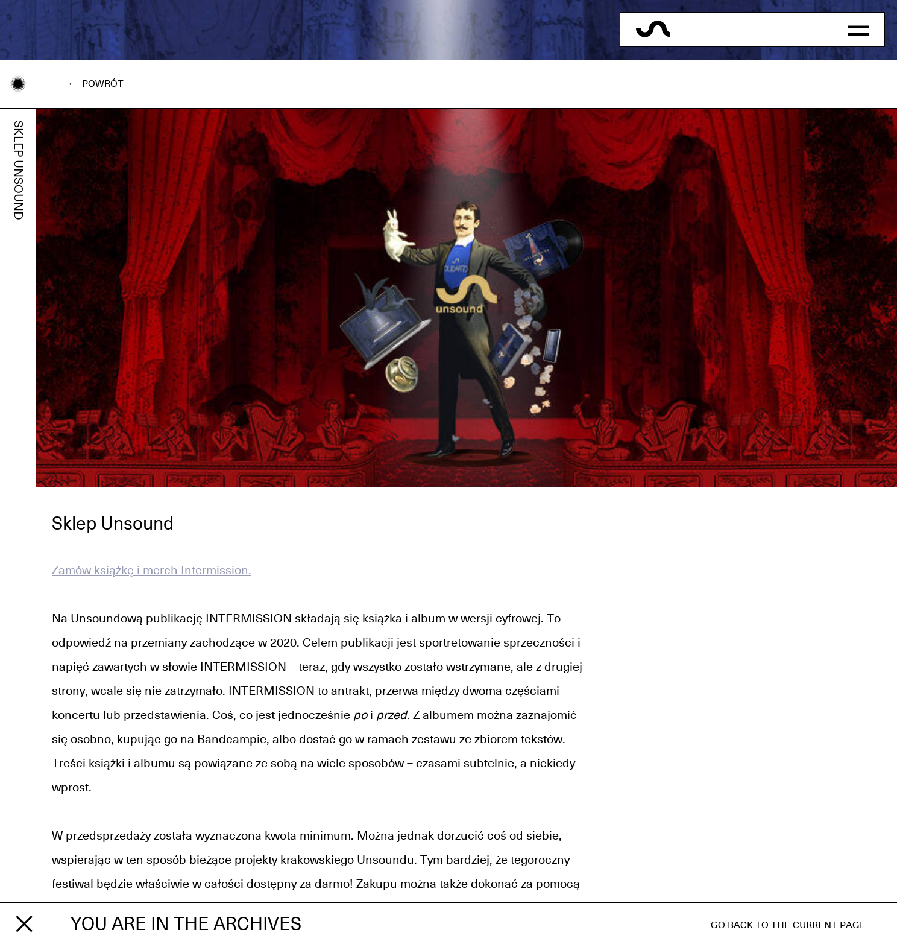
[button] (858, 29)
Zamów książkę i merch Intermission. (151, 571)
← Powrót (96, 84)
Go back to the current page (788, 925)
